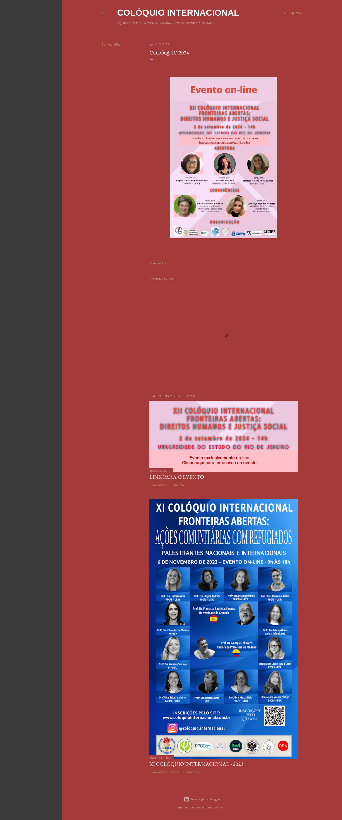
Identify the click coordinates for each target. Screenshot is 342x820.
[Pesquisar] (293, 13)
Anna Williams (216, 807)
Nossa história (155, 23)
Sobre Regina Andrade (192, 23)
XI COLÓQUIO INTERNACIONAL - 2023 (196, 764)
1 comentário (178, 485)
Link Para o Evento (176, 476)
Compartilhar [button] (111, 44)
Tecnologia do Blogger (202, 799)
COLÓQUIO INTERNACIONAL (178, 12)
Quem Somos (128, 23)
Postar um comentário (185, 772)
